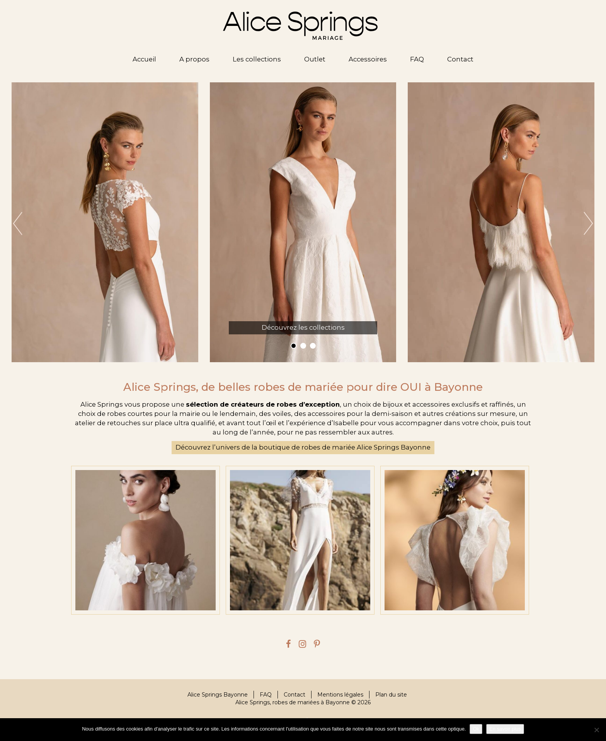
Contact (460, 59)
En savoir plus (505, 729)
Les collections (257, 59)
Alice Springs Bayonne (217, 694)
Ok (476, 729)
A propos (194, 59)
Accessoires (368, 59)
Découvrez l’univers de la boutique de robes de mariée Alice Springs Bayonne (303, 447)
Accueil (144, 59)
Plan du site (391, 694)
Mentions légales (340, 694)
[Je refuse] (596, 730)
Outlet (314, 59)
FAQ (417, 59)
